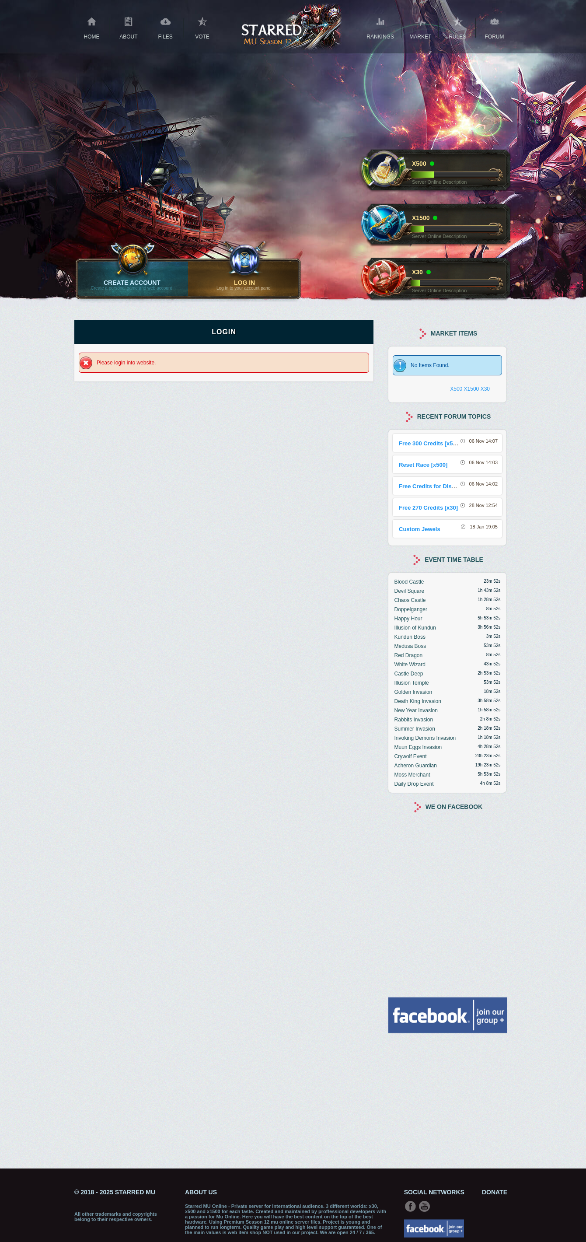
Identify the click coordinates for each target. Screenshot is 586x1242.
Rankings (380, 27)
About (128, 27)
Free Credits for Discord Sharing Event (451, 486)
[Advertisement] (447, 1100)
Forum (494, 27)
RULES (457, 27)
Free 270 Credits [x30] (428, 507)
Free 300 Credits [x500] (430, 443)
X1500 (471, 389)
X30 (485, 389)
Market (420, 27)
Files (165, 27)
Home (91, 27)
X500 (456, 389)
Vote (202, 27)
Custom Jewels (419, 529)
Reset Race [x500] (423, 465)
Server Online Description (439, 182)
